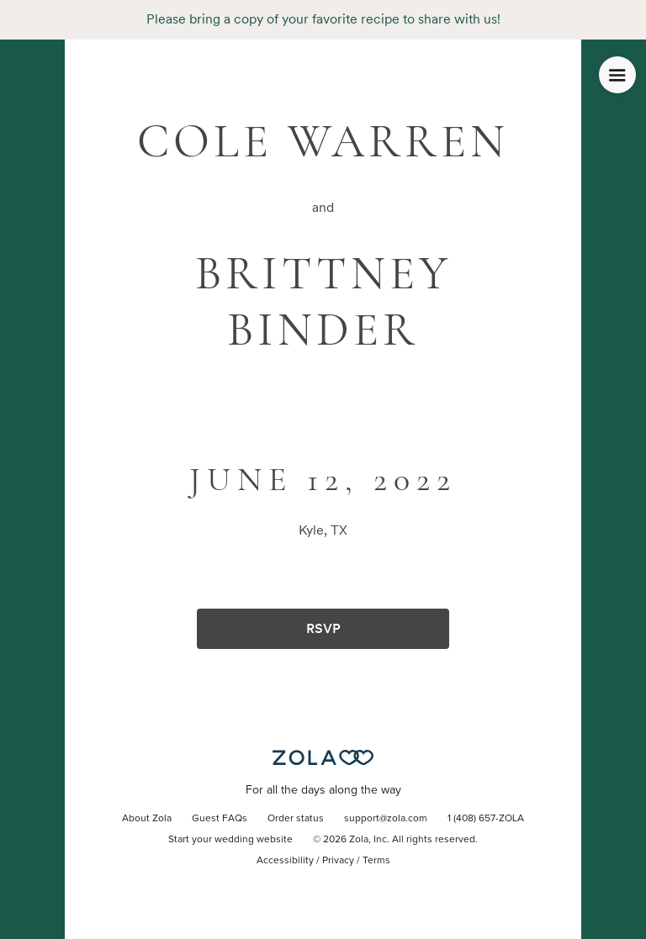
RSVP (323, 628)
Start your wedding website (230, 840)
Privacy (338, 861)
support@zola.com (385, 819)
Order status (295, 819)
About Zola (147, 819)
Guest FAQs (219, 819)
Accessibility (285, 861)
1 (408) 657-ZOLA (485, 819)
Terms (376, 861)
